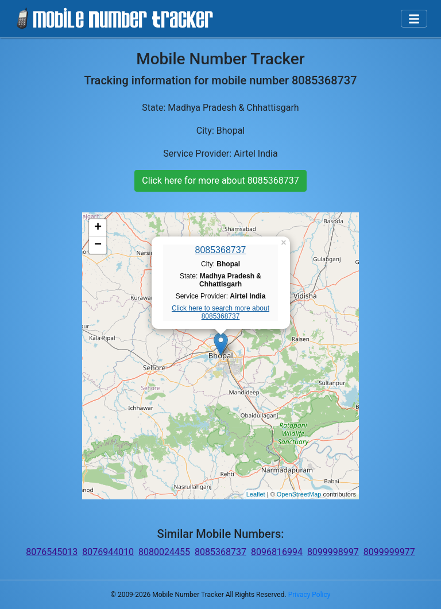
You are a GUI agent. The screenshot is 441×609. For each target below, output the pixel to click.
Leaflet (255, 494)
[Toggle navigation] (414, 19)
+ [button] (98, 227)
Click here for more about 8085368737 (220, 180)
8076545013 (52, 551)
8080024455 (164, 551)
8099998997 (333, 551)
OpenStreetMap (299, 494)
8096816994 (277, 551)
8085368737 (220, 250)
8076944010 (108, 551)
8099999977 (389, 551)
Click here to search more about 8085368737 (220, 312)
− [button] (98, 245)
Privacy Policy (309, 595)
